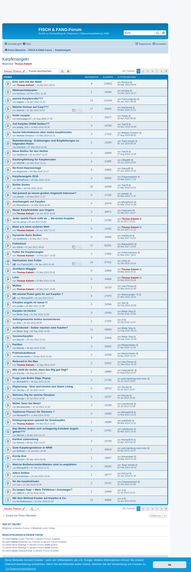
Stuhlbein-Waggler (24, 268)
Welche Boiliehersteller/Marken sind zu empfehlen (44, 464)
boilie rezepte (21, 115)
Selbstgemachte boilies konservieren (36, 319)
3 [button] (147, 71)
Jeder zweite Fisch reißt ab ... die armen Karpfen (43, 218)
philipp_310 (22, 127)
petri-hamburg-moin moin (134, 378)
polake (20, 306)
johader (20, 196)
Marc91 (20, 339)
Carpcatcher (128, 370)
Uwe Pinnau (128, 286)
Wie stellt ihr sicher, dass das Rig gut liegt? (40, 369)
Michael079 (27, 298)
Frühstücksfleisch (24, 352)
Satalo (125, 116)
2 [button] (143, 71)
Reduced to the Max (25, 361)
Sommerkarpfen (22, 336)
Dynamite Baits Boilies (27, 235)
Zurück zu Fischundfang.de (52, 33)
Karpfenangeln (15, 59)
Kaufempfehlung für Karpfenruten (34, 159)
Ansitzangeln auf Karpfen (28, 201)
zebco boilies (20, 472)
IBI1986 (21, 163)
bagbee (20, 102)
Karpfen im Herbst (24, 310)
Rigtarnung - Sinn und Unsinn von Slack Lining (42, 386)
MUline (16, 285)
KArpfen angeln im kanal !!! (29, 302)
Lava (15, 277)
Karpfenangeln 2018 (25, 176)
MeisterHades (129, 345)
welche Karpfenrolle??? (27, 98)
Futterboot (19, 243)
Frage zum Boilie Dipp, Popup (31, 378)
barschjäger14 (24, 119)
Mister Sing (22, 314)
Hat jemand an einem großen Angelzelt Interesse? (44, 193)
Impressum (73, 33)
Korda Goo (19, 456)
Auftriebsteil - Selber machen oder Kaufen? (40, 327)
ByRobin (21, 451)
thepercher (22, 171)
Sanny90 (126, 168)
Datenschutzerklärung (91, 33)
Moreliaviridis (23, 407)
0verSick (21, 147)
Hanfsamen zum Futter (27, 260)
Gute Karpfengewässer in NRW (32, 447)
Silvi (19, 188)
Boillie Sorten (21, 184)
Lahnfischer (127, 404)
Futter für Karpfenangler (28, 251)
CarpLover (127, 210)
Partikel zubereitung (25, 439)
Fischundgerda (129, 99)
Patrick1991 (27, 264)
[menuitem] (27, 43)
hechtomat (127, 107)
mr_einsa (21, 222)
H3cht (20, 247)
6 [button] (161, 71)
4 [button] (152, 71)
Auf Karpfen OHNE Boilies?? (30, 123)
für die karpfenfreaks (25, 481)
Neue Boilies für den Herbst (30, 151)
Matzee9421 (128, 244)
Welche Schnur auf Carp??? (30, 106)
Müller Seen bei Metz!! (26, 403)
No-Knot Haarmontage (26, 167)
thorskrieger (127, 456)
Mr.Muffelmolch (24, 501)
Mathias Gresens (25, 135)
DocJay (20, 373)
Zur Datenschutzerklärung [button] (20, 568)
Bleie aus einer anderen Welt (30, 226)
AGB (106, 33)
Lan (18, 484)
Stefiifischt (22, 154)
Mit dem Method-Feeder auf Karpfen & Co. (39, 498)
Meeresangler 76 (130, 294)
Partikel (17, 344)
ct (122, 320)
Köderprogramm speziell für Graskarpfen (38, 420)
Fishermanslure (129, 177)
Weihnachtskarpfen (24, 90)
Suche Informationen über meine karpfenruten (42, 132)
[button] (166, 71)
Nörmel (20, 110)
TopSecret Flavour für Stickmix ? (33, 411)
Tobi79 (125, 124)
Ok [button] (169, 564)
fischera (126, 82)
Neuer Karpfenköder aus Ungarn (33, 209)
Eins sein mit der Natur (27, 81)
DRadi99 (126, 160)
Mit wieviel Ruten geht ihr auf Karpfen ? (37, 294)
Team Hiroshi (128, 141)
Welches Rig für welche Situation (33, 394)
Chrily (124, 261)
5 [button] (157, 71)
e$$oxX (20, 493)
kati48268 (126, 420)
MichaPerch (23, 180)
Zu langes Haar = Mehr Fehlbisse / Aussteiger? (42, 489)
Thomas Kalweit (23, 64)
